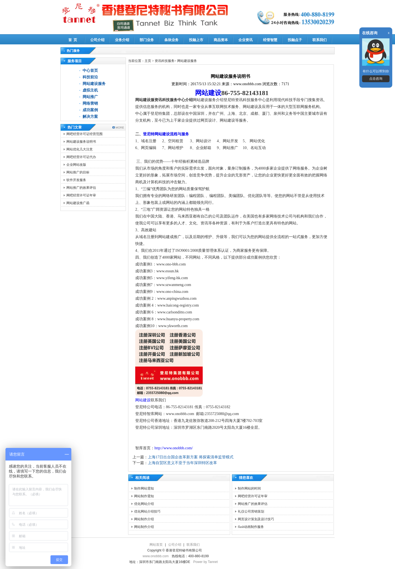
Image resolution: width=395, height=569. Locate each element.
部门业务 (147, 40)
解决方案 (90, 117)
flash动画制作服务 (251, 527)
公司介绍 (97, 40)
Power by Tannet (205, 562)
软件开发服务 (76, 180)
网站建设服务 (94, 84)
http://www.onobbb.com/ (173, 448)
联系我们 (319, 40)
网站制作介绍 (144, 519)
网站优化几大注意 (79, 149)
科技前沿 (90, 77)
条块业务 (171, 40)
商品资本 (221, 40)
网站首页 (156, 545)
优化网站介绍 (144, 504)
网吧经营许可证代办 (81, 157)
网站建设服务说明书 (81, 142)
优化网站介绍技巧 (147, 511)
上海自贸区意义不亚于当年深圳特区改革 (182, 463)
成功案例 (90, 110)
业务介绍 (122, 40)
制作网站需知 (144, 488)
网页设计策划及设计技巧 (256, 519)
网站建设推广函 (77, 203)
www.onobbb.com (156, 556)
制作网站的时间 (249, 488)
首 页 (72, 40)
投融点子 (295, 40)
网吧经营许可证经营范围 (84, 134)
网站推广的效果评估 (81, 188)
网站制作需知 (144, 496)
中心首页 (90, 70)
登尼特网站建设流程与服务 (166, 134)
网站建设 (208, 92)
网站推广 (90, 97)
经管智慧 (270, 40)
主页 (148, 61)
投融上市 (196, 40)
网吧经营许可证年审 (81, 195)
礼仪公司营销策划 (251, 511)
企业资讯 (245, 40)
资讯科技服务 (164, 61)
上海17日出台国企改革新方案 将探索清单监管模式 (190, 457)
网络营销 (90, 103)
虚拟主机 (90, 90)
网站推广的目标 (77, 172)
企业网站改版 (76, 165)
